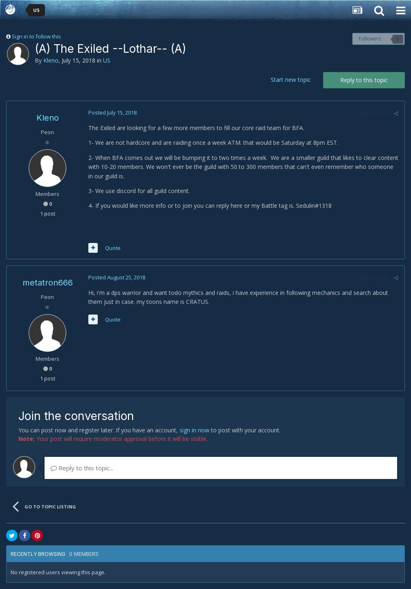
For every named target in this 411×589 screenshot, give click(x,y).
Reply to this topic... (82, 468)
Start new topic (291, 79)
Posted (112, 112)
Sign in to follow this (36, 36)
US (106, 60)
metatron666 (47, 283)
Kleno (50, 60)
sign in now (194, 430)
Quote (113, 248)
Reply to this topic (364, 80)
